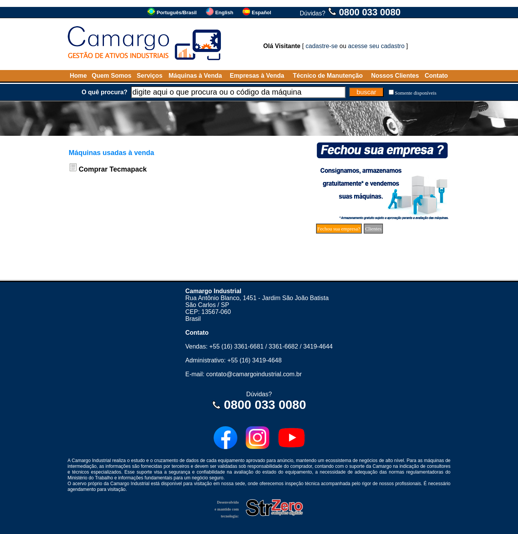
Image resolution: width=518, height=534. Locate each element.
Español (261, 12)
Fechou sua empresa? (338, 229)
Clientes (373, 229)
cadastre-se (322, 46)
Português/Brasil (177, 12)
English (224, 12)
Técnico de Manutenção (328, 75)
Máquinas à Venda (195, 75)
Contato (436, 75)
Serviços (149, 75)
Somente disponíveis (415, 93)
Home (78, 75)
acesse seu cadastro (376, 46)
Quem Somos (111, 75)
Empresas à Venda (257, 75)
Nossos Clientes (395, 75)
